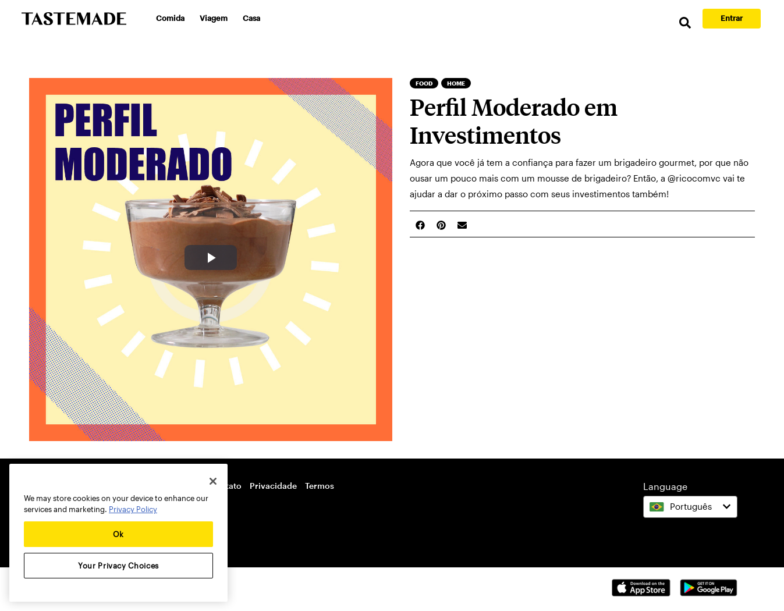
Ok (118, 534)
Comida (170, 18)
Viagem (214, 18)
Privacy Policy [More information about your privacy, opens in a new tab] (133, 509)
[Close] (213, 481)
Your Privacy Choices (118, 565)
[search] (685, 23)
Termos (319, 486)
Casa (251, 18)
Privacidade (273, 486)
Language (665, 486)
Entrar (732, 18)
